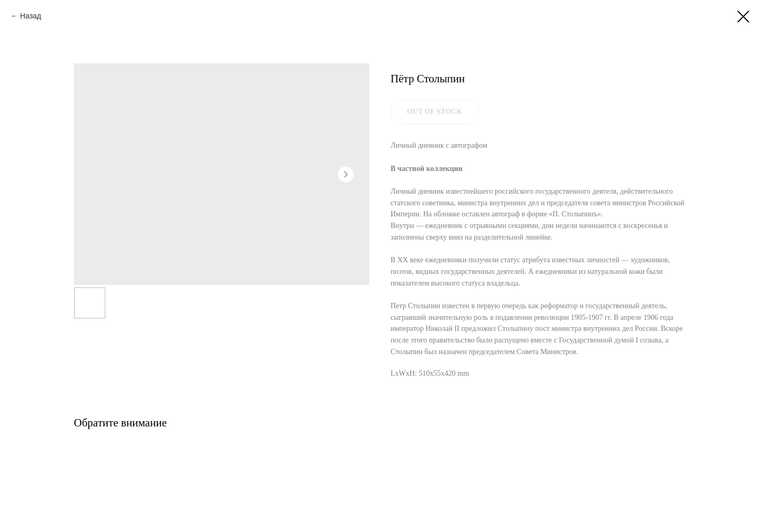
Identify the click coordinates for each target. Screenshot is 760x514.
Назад (30, 16)
